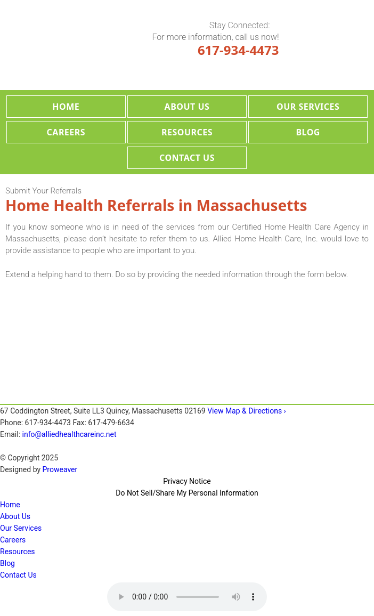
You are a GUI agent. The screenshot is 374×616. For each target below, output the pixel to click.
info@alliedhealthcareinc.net (69, 434)
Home (65, 106)
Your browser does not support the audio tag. (187, 596)
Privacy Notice (186, 481)
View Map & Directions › (246, 411)
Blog (308, 132)
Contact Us (187, 158)
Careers (66, 132)
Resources (187, 132)
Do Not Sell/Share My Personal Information (187, 493)
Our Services (308, 106)
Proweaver (60, 469)
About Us (187, 106)
